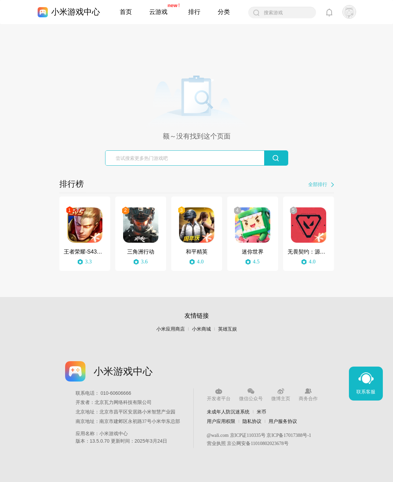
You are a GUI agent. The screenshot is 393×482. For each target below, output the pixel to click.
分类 (224, 11)
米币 (261, 411)
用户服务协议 (283, 421)
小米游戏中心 (75, 11)
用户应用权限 (221, 421)
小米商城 (201, 329)
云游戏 (158, 11)
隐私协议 (251, 421)
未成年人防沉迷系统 (228, 411)
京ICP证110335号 (248, 435)
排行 (194, 11)
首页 (126, 11)
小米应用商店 (170, 329)
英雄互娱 (227, 329)
